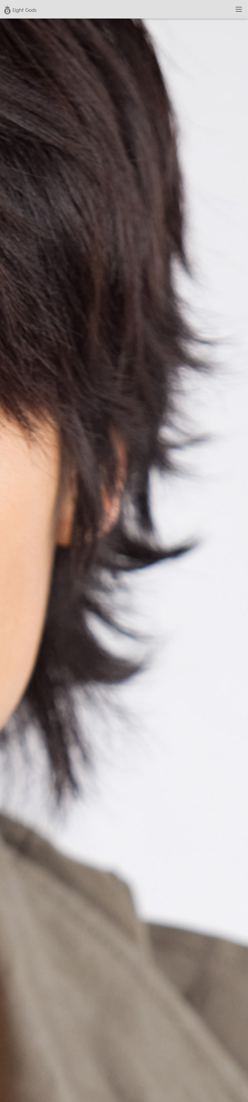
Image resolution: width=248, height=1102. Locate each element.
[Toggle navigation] (238, 9)
